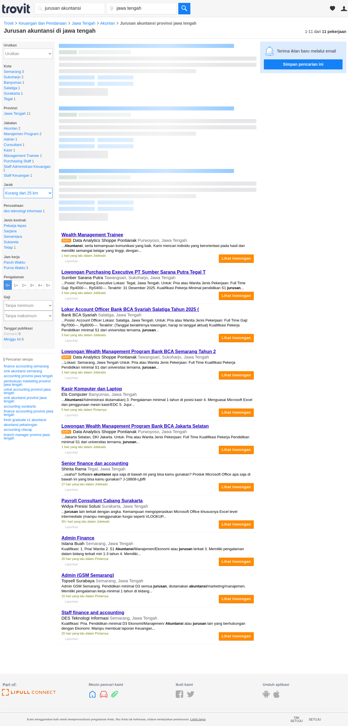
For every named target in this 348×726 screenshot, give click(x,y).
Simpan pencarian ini (303, 64)
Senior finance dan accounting (94, 463)
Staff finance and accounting (92, 612)
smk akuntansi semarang (23, 371)
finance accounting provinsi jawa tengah (28, 413)
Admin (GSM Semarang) (87, 575)
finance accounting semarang (26, 366)
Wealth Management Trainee (92, 234)
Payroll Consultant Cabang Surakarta (102, 500)
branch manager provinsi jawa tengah (27, 436)
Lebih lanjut (197, 719)
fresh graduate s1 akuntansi (25, 420)
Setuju (315, 719)
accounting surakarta (20, 406)
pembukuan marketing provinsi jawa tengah (27, 382)
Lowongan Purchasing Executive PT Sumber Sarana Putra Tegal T (133, 272)
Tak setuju (297, 719)
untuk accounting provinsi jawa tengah (27, 391)
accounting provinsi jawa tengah (28, 376)
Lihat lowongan (236, 258)
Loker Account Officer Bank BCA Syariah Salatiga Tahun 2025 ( (130, 309)
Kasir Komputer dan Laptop (91, 388)
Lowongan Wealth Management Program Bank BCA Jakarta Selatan (135, 426)
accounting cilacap (18, 429)
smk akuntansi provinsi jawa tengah (25, 399)
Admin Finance (77, 538)
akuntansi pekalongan (20, 425)
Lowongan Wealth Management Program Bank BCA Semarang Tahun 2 (138, 351)
